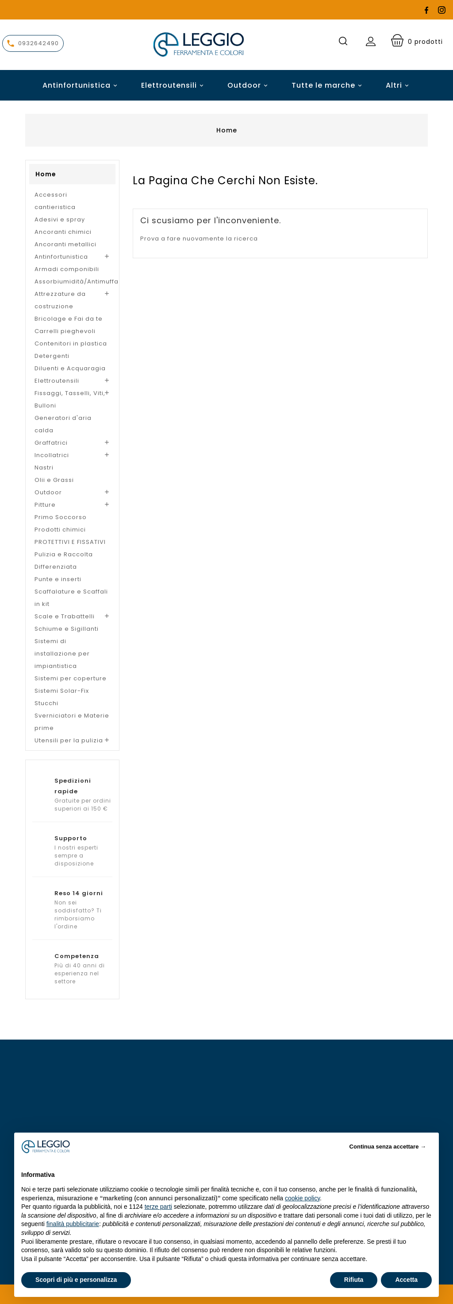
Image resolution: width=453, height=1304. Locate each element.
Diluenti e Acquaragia (70, 368)
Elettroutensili (173, 85)
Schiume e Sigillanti (67, 629)
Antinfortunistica (81, 85)
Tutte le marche (328, 85)
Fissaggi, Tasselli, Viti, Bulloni (70, 399)
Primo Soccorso (61, 517)
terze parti (158, 1206)
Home (45, 174)
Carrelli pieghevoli (65, 331)
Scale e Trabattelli (65, 616)
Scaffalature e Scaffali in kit (71, 597)
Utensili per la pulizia (69, 740)
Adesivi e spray (60, 219)
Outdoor (248, 85)
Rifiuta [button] (354, 1279)
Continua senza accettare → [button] (387, 1146)
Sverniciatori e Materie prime (72, 721)
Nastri (44, 467)
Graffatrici (51, 443)
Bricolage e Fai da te (69, 318)
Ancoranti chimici (63, 232)
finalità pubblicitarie (72, 1223)
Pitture (45, 505)
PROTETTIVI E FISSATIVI (70, 542)
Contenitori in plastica (71, 343)
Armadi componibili (67, 269)
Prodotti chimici (60, 529)
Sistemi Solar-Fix (62, 691)
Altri (394, 85)
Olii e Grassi (54, 480)
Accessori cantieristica (55, 200)
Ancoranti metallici (65, 244)
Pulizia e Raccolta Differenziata (64, 560)
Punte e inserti (58, 579)
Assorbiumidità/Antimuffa (72, 281)
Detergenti (52, 356)
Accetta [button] (406, 1279)
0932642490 (38, 43)
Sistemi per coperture (71, 678)
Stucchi (46, 703)
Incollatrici (52, 455)
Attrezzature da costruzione (60, 300)
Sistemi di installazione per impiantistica (62, 653)
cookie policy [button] (302, 1198)
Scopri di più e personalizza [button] (76, 1279)
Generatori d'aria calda (63, 424)
